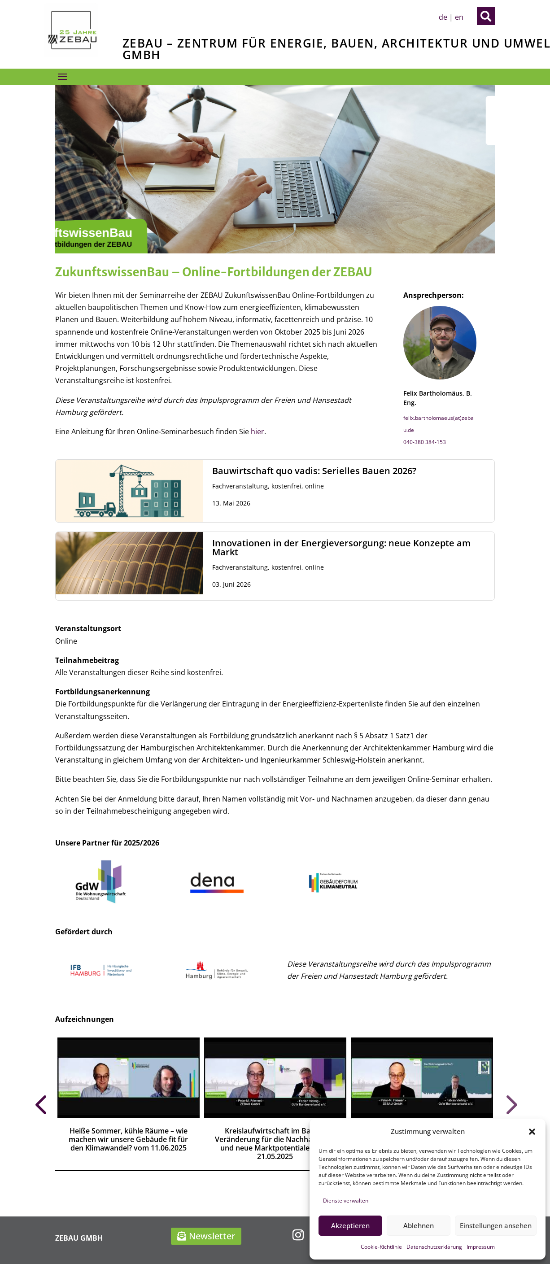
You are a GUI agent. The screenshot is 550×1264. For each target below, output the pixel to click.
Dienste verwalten (345, 1200)
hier (257, 431)
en (459, 17)
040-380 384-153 (424, 442)
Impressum (481, 1247)
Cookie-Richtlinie (381, 1247)
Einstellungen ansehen (496, 1225)
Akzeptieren (350, 1225)
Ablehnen (418, 1225)
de (443, 17)
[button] (532, 1131)
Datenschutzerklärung (434, 1247)
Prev (40, 1103)
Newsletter (212, 1236)
